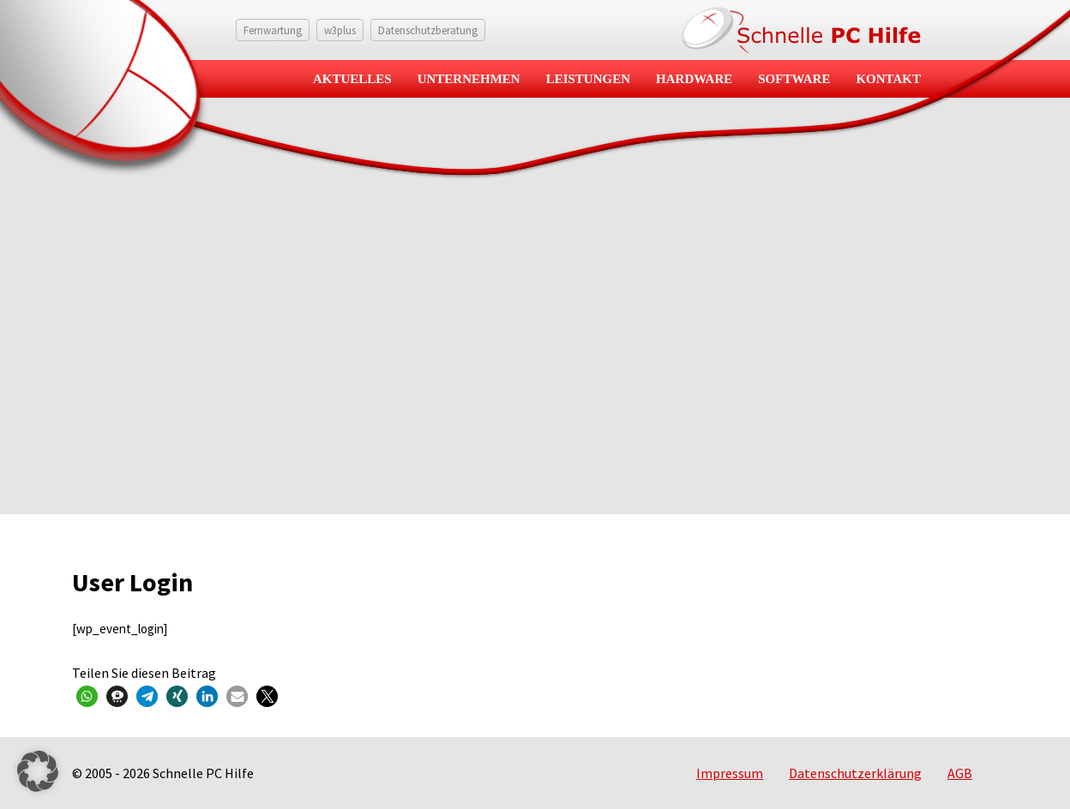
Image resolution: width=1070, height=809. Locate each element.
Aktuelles (352, 79)
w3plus (340, 30)
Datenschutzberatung (428, 30)
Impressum (729, 773)
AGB (959, 773)
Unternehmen (469, 79)
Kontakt (888, 79)
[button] (87, 696)
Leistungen (588, 79)
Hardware (694, 79)
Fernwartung (272, 30)
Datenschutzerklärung (855, 773)
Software (794, 79)
